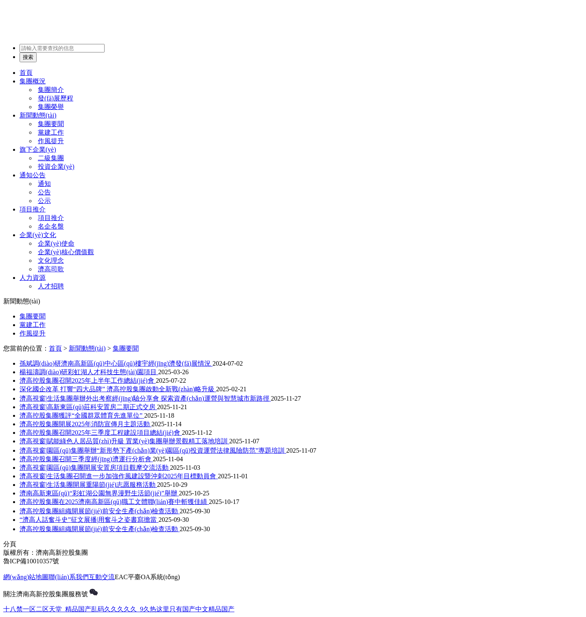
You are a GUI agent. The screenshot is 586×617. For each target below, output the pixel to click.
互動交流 (102, 576)
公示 (44, 200)
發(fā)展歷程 (55, 98)
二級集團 (51, 158)
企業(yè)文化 (38, 234)
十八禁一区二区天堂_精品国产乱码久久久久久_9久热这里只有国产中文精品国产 (118, 609)
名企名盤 (51, 226)
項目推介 (33, 209)
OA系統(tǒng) (160, 576)
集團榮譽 (51, 106)
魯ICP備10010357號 (31, 561)
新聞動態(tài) (38, 115)
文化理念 (51, 260)
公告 (44, 192)
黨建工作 (51, 132)
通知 (44, 183)
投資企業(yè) (56, 166)
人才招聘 (51, 286)
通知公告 (33, 175)
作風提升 (51, 140)
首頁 (26, 72)
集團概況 (33, 81)
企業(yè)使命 (56, 243)
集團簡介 (51, 89)
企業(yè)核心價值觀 (66, 252)
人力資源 (33, 277)
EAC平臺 (128, 576)
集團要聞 (51, 123)
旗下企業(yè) (38, 149)
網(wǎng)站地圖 (25, 576)
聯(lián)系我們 (68, 576)
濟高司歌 (51, 269)
